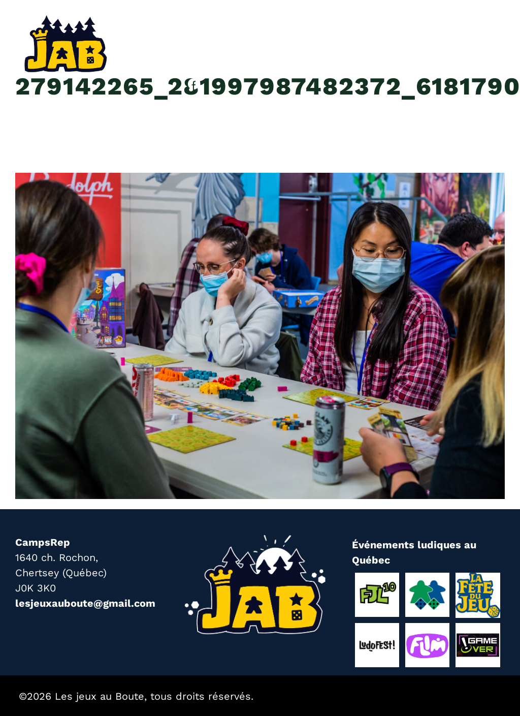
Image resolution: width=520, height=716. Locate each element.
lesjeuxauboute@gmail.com (85, 603)
